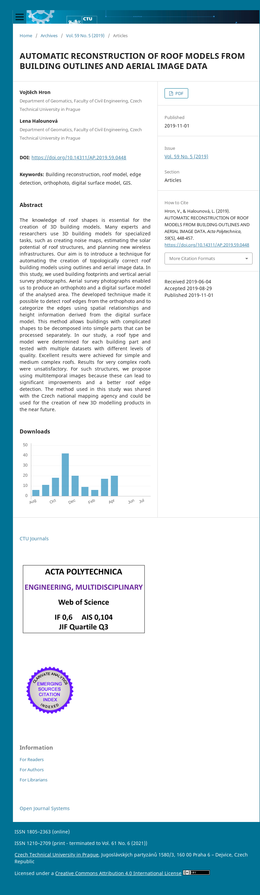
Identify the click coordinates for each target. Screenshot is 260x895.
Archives (49, 35)
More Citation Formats (192, 258)
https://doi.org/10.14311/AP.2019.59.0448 (78, 157)
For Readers (32, 759)
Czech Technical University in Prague (57, 854)
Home (26, 35)
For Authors (32, 770)
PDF (178, 93)
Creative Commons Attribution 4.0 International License (118, 873)
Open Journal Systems (45, 808)
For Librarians (33, 780)
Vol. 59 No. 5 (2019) (85, 35)
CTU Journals (34, 538)
